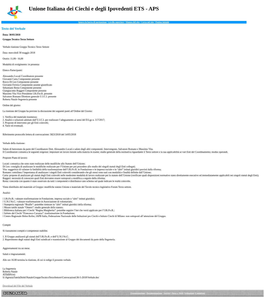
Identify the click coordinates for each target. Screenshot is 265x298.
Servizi (167, 293)
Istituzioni (189, 293)
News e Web (177, 293)
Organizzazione (137, 293)
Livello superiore (116, 22)
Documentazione (154, 293)
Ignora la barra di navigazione (92, 22)
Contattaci (200, 293)
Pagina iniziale (162, 22)
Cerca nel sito (147, 22)
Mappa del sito (133, 22)
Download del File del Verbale (18, 285)
